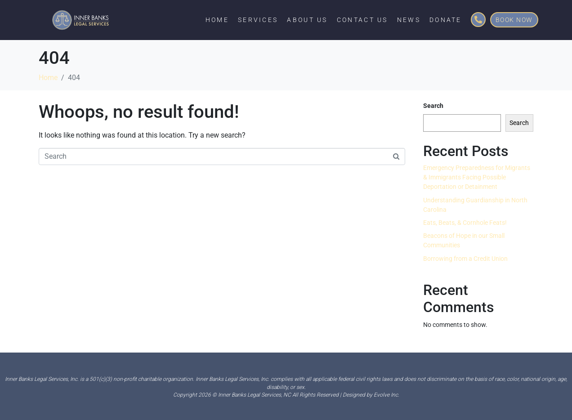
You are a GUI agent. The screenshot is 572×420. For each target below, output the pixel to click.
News (408, 19)
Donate (445, 19)
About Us (307, 19)
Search (433, 105)
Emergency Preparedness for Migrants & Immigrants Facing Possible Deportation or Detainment (476, 177)
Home (217, 19)
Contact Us (362, 19)
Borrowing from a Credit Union (465, 258)
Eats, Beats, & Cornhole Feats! (465, 222)
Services (258, 19)
